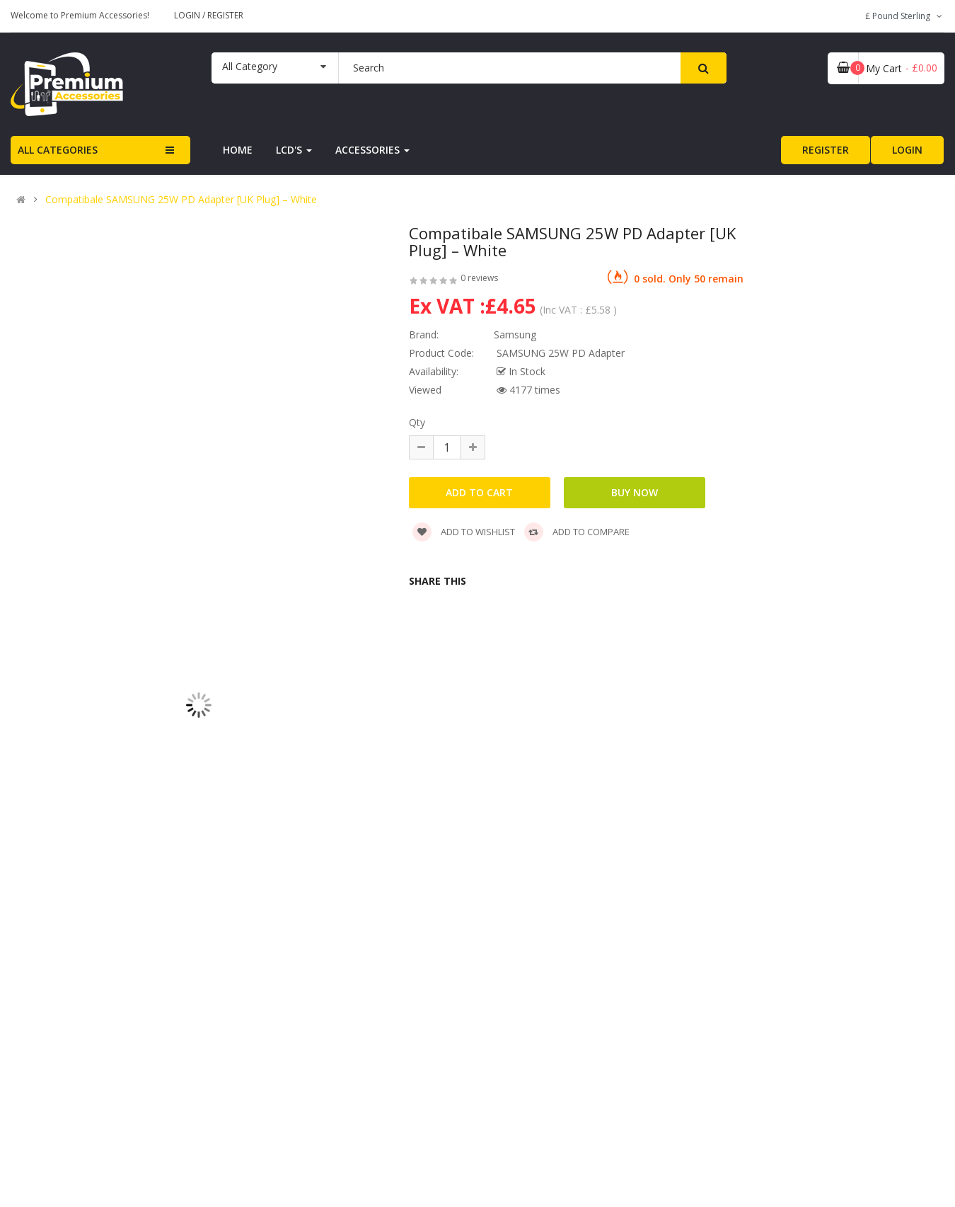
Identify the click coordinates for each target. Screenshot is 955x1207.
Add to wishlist (463, 531)
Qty (417, 422)
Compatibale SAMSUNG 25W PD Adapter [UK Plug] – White (181, 200)
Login (188, 15)
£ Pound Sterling (904, 16)
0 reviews (479, 278)
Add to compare (577, 531)
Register (225, 15)
